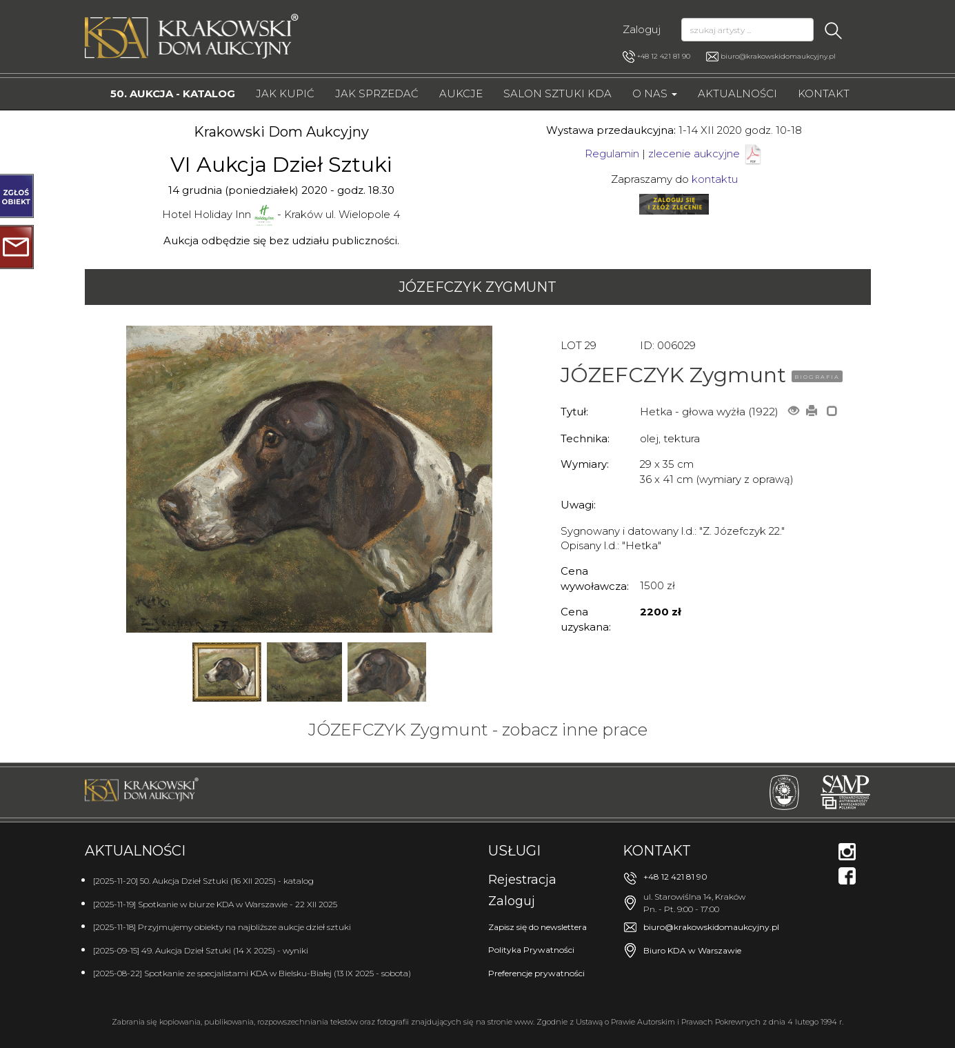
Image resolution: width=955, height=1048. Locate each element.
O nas (654, 93)
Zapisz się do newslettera (537, 927)
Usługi (514, 850)
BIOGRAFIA (817, 376)
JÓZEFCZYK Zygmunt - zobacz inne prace (477, 730)
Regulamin (612, 153)
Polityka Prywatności (531, 950)
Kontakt (824, 93)
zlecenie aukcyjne (694, 153)
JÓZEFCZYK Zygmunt (477, 287)
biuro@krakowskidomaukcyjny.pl (778, 56)
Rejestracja (522, 879)
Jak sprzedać (377, 93)
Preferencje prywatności (536, 973)
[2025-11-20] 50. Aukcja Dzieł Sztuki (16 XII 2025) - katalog (203, 881)
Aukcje (461, 93)
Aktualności (737, 93)
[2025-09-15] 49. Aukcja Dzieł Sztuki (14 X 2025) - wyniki (200, 950)
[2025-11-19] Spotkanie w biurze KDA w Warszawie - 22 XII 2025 (215, 904)
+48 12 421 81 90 (656, 56)
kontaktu (715, 179)
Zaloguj (642, 29)
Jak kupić (285, 93)
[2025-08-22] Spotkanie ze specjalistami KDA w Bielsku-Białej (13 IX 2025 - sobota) (252, 973)
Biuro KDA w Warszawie (692, 950)
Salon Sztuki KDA (557, 93)
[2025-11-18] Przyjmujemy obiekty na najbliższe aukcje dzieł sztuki (222, 927)
